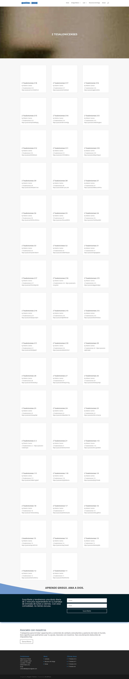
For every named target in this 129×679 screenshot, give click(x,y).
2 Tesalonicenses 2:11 (29, 343)
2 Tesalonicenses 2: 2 (29, 441)
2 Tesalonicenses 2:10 (60, 343)
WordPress (48, 677)
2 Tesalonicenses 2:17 (29, 278)
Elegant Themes (32, 677)
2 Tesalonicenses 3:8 (60, 181)
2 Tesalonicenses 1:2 (29, 571)
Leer (84, 3)
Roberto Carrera (27, 85)
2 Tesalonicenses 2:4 (60, 408)
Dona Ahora (26, 641)
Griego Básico (75, 3)
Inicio (67, 3)
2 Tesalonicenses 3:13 (91, 116)
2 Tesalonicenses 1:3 (91, 538)
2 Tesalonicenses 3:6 (29, 213)
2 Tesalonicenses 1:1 (60, 571)
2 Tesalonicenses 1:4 (60, 538)
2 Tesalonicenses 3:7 (91, 181)
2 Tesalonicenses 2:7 (60, 376)
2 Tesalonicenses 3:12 (29, 148)
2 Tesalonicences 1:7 (60, 506)
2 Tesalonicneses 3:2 (60, 246)
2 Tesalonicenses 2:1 (60, 441)
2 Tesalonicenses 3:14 (60, 116)
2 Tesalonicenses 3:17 (60, 83)
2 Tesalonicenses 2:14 (29, 311)
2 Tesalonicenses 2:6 (91, 376)
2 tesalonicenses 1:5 (29, 538)
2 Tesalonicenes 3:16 (91, 83)
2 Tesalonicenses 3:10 (91, 148)
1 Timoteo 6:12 (72, 659)
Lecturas (47, 659)
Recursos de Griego (94, 3)
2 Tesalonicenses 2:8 (29, 376)
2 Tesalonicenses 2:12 (91, 311)
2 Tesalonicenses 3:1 (91, 246)
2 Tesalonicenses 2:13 (60, 311)
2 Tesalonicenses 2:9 (91, 343)
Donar (104, 3)
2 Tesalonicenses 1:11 (29, 473)
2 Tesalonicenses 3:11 (60, 148)
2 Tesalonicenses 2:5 (29, 408)
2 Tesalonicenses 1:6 (91, 506)
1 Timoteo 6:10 (72, 664)
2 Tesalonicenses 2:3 (91, 408)
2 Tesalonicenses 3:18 (29, 83)
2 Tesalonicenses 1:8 (29, 506)
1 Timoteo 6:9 (72, 666)
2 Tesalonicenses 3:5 (60, 213)
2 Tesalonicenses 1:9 (91, 473)
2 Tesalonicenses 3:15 (29, 116)
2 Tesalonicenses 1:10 (60, 473)
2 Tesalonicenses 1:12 (91, 441)
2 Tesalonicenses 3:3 (29, 246)
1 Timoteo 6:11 (72, 661)
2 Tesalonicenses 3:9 (29, 181)
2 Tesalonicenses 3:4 (91, 213)
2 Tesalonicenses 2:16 (60, 278)
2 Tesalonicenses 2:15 (91, 278)
